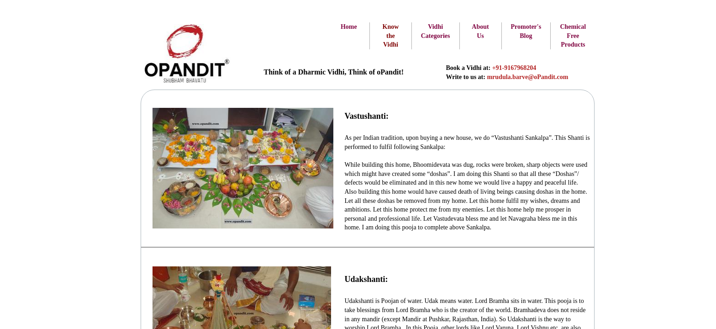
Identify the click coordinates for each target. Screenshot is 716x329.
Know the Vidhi (391, 35)
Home (349, 26)
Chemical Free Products (573, 35)
